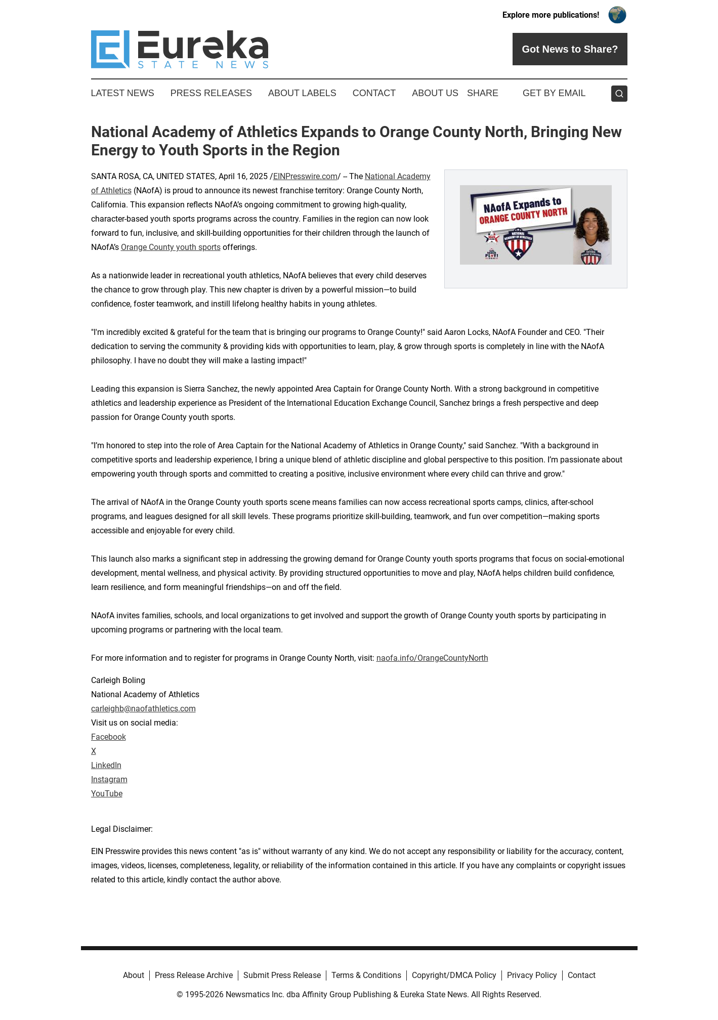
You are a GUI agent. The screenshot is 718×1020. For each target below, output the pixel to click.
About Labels (302, 93)
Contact (374, 93)
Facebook (108, 737)
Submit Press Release (282, 975)
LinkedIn (106, 765)
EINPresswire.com (305, 176)
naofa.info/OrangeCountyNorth (432, 658)
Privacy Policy (532, 975)
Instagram (109, 779)
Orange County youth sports (171, 247)
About (133, 975)
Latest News (122, 93)
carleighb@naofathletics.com (143, 708)
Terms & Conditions (366, 975)
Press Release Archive (194, 975)
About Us (435, 93)
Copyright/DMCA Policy (454, 975)
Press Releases (211, 93)
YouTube (106, 793)
